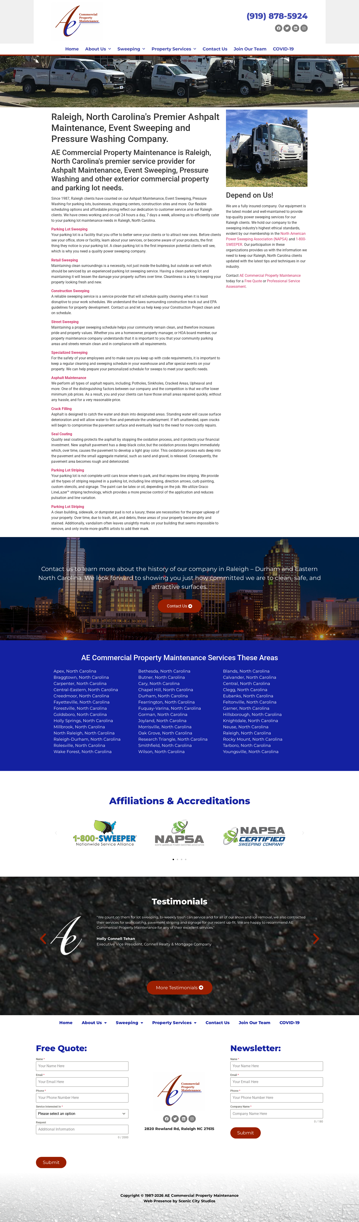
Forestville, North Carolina (80, 708)
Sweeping (131, 49)
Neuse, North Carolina (246, 726)
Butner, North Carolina (161, 677)
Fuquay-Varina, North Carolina (169, 708)
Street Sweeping (65, 322)
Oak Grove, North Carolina (165, 733)
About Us (98, 49)
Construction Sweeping (70, 291)
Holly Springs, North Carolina (83, 720)
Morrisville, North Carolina (165, 726)
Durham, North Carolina (163, 695)
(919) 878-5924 (277, 16)
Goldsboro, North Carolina (80, 714)
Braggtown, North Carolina (81, 677)
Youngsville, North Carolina (251, 751)
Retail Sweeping (64, 260)
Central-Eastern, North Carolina (86, 689)
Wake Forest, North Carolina (83, 751)
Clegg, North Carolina (245, 689)
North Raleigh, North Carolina (84, 733)
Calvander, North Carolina (249, 677)
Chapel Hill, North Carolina (165, 689)
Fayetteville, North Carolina (82, 702)
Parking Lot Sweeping (69, 229)
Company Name (240, 1106)
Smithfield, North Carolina (165, 745)
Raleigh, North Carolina (247, 733)
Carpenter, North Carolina (80, 683)
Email (40, 1075)
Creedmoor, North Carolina (81, 695)
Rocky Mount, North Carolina (253, 739)
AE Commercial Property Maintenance (270, 275)
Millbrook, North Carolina (79, 726)
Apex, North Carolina (75, 671)
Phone (41, 1090)
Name (40, 1059)
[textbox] (78, 1113)
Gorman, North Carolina (163, 714)
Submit (51, 1162)
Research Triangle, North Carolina (173, 739)
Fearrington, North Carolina (166, 702)
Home (72, 49)
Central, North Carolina (246, 683)
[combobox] (82, 1113)
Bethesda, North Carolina (164, 671)
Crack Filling (61, 409)
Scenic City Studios (197, 1201)
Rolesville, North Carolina (79, 745)
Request (41, 1122)
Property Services (174, 49)
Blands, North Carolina (246, 671)
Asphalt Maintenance (68, 378)
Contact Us (215, 49)
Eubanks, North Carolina (248, 695)
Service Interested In (49, 1106)
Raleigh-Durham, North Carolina (87, 739)
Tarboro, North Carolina (247, 745)
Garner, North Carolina (246, 708)
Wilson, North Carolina (161, 751)
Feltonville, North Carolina (250, 702)
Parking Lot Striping (67, 470)
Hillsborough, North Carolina (252, 714)
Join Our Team (250, 49)
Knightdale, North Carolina (250, 720)
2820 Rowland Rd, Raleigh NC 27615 (179, 1129)
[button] (56, 833)
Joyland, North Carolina (162, 720)
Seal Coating (61, 434)
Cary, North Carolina (159, 683)
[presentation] (65, 1148)
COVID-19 (283, 49)
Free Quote (253, 281)
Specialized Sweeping (69, 352)
